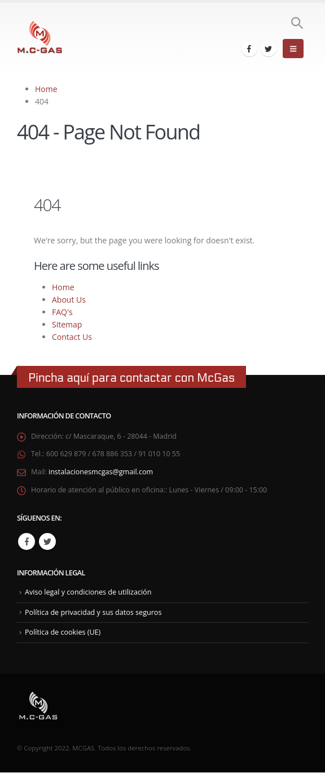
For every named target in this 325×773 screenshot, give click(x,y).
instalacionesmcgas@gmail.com (101, 472)
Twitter (47, 542)
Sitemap (67, 324)
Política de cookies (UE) (62, 632)
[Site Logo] (39, 37)
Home (63, 287)
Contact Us (72, 336)
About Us (69, 299)
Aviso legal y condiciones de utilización (88, 592)
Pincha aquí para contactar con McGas (131, 378)
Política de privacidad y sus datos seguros (93, 613)
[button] (297, 23)
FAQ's (62, 312)
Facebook (26, 542)
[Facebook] (249, 48)
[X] (268, 48)
